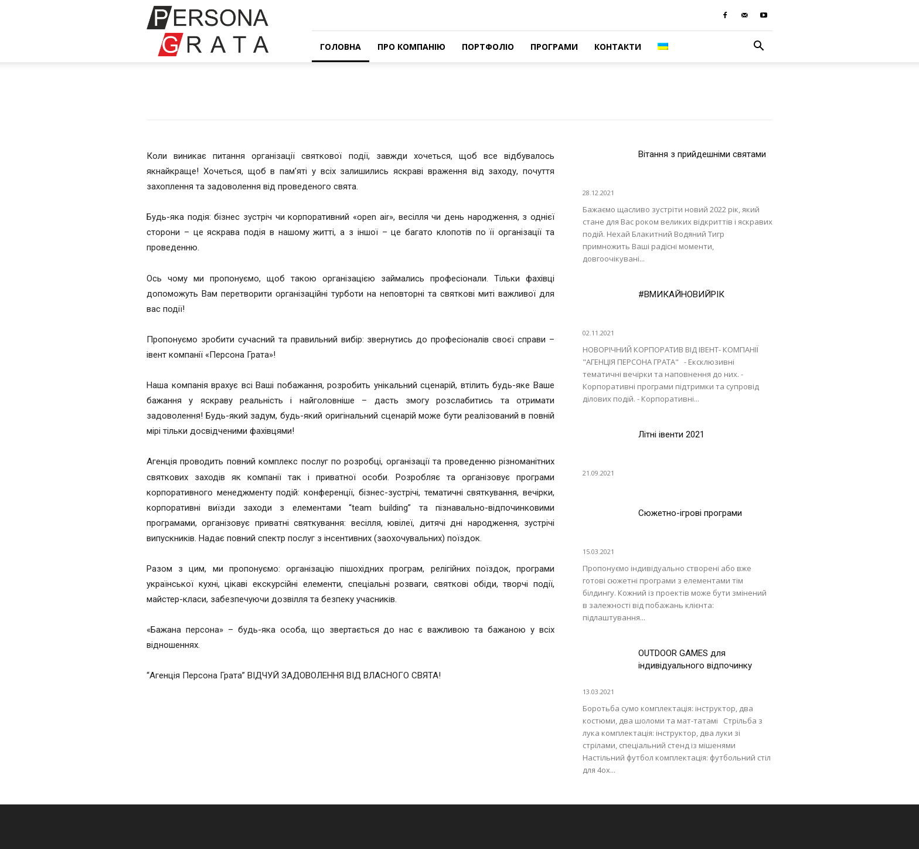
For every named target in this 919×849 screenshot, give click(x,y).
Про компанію (411, 46)
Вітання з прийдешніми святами (702, 154)
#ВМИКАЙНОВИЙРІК (681, 294)
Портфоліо (488, 46)
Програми (554, 46)
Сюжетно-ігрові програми (690, 513)
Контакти (617, 46)
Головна (340, 46)
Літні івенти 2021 (671, 434)
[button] (758, 47)
